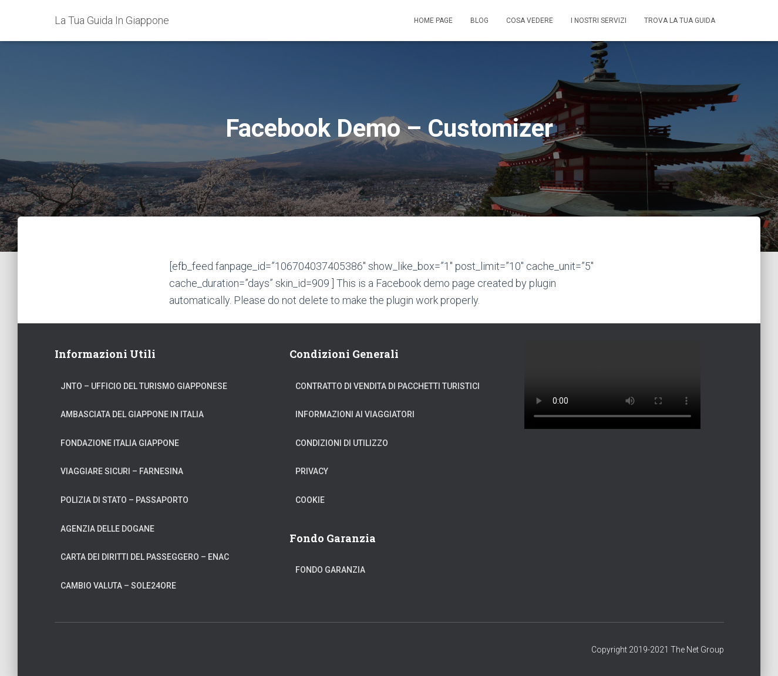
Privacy (311, 471)
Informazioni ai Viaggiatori (355, 414)
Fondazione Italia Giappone (119, 443)
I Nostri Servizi (599, 20)
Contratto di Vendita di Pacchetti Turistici (387, 386)
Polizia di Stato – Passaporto (124, 500)
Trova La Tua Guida (679, 20)
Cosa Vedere (529, 20)
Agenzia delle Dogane (107, 528)
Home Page (433, 20)
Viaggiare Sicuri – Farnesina (121, 471)
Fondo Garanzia (330, 569)
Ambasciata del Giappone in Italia (132, 414)
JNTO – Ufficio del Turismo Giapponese (143, 386)
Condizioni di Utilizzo (341, 443)
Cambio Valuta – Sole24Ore (118, 585)
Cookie (310, 500)
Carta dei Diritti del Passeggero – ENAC (144, 557)
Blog (479, 20)
